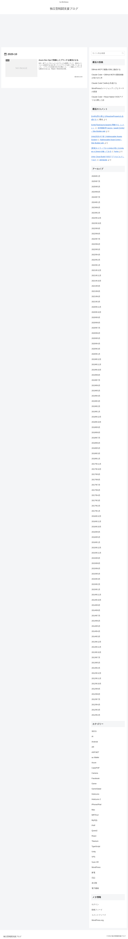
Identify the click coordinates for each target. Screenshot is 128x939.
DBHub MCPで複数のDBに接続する (106, 70)
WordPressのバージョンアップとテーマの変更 (108, 90)
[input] (108, 53)
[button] (122, 53)
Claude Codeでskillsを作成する (104, 83)
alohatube (103, 160)
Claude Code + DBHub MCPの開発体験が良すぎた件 (108, 76)
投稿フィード (97, 910)
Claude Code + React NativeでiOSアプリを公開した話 (107, 98)
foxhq (116, 151)
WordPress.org (98, 920)
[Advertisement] (64, 30)
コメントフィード (99, 915)
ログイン (95, 904)
